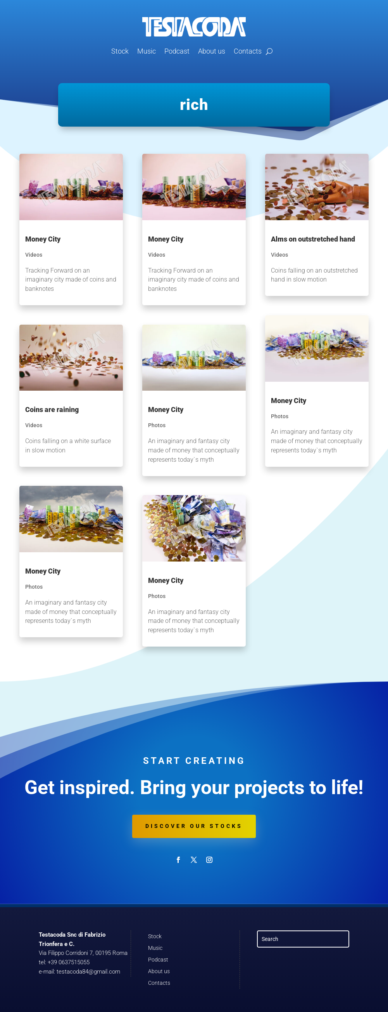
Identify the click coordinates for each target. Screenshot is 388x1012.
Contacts (248, 51)
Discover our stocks (194, 826)
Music (146, 51)
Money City (42, 239)
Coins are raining (52, 409)
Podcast (177, 51)
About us (211, 51)
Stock (120, 51)
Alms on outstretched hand (313, 239)
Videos (33, 255)
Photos (34, 587)
